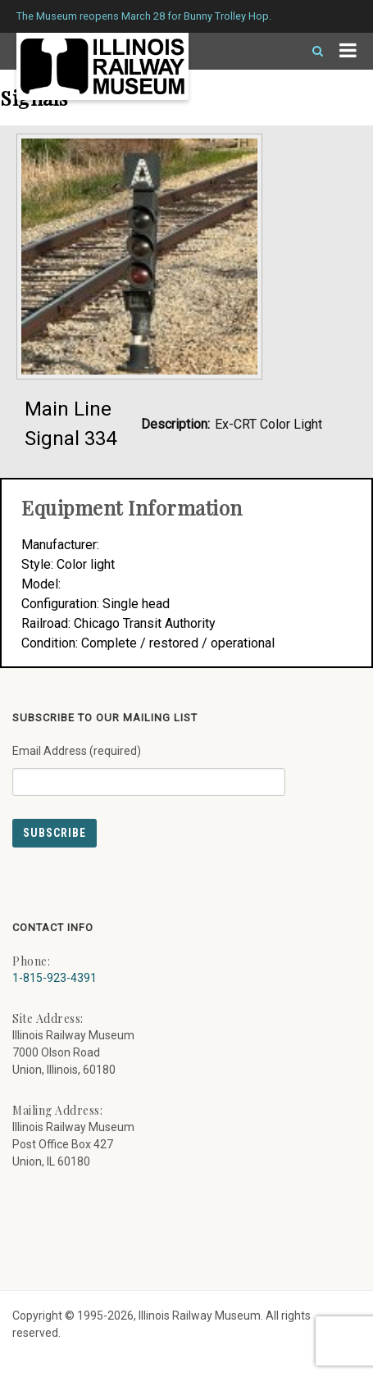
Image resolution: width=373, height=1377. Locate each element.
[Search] (310, 51)
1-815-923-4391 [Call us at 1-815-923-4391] (54, 977)
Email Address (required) (148, 764)
